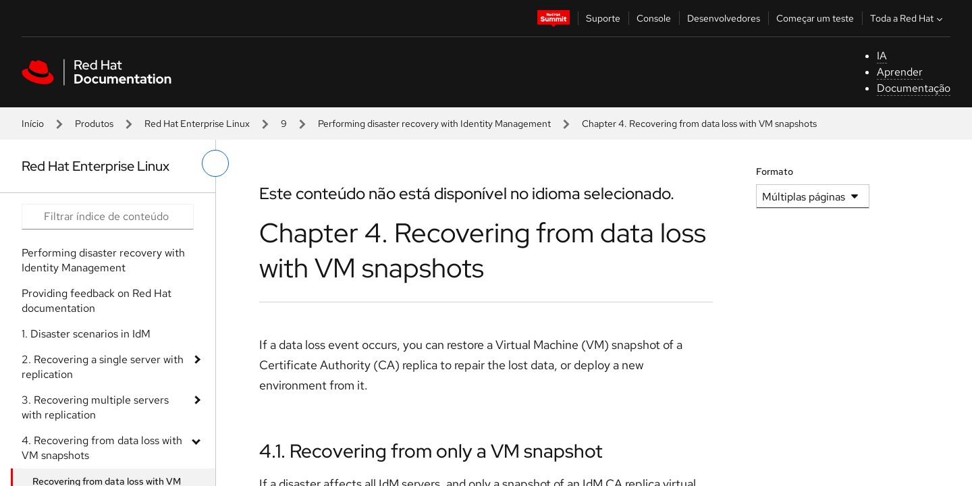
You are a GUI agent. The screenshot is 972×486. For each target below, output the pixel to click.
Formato (774, 171)
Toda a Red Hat (908, 18)
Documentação (913, 88)
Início (33, 123)
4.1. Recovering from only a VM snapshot (431, 451)
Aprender (900, 72)
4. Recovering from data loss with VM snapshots (102, 447)
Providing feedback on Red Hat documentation (96, 300)
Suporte (603, 18)
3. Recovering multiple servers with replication (95, 407)
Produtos (94, 123)
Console (654, 18)
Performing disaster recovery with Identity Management (434, 123)
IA (882, 56)
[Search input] (108, 217)
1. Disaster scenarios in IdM (86, 334)
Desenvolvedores (723, 18)
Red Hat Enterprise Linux (197, 123)
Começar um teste (815, 18)
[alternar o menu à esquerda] (215, 163)
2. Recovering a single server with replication (103, 366)
